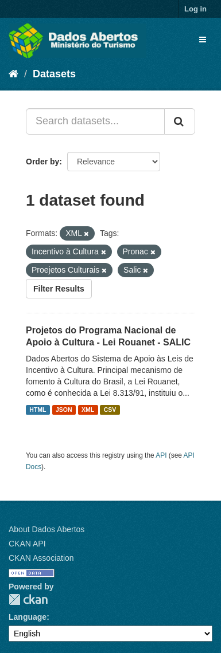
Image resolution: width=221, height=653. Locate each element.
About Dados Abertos (46, 529)
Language (27, 616)
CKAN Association (41, 557)
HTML (37, 409)
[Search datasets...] (95, 121)
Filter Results (58, 288)
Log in (195, 9)
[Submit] (179, 121)
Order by (42, 161)
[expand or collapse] (202, 39)
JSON (64, 409)
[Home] (13, 74)
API (161, 455)
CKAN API (27, 543)
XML (88, 409)
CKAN (28, 599)
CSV (110, 409)
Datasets (54, 74)
